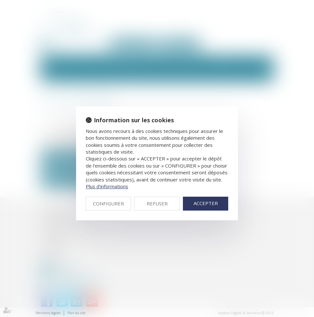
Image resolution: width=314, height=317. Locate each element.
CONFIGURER (108, 203)
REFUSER (157, 203)
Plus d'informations (107, 186)
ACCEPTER (206, 203)
